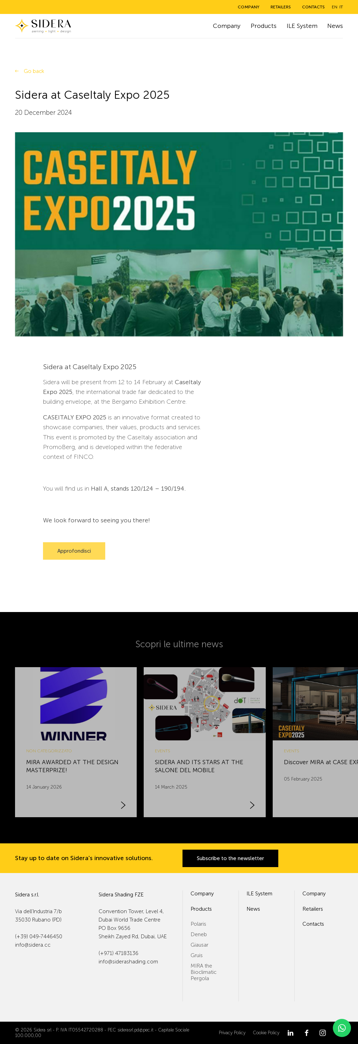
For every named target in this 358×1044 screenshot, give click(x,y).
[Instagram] (322, 1033)
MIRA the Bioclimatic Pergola (203, 972)
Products (264, 26)
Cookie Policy (266, 1032)
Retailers (281, 7)
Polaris (198, 924)
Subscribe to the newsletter (230, 858)
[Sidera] (43, 26)
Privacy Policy (232, 1032)
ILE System (302, 26)
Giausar (199, 945)
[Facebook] (306, 1033)
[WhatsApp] (342, 1028)
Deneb (199, 934)
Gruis (197, 955)
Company (248, 7)
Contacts (313, 7)
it (341, 7)
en (334, 7)
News (335, 26)
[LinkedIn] (290, 1033)
